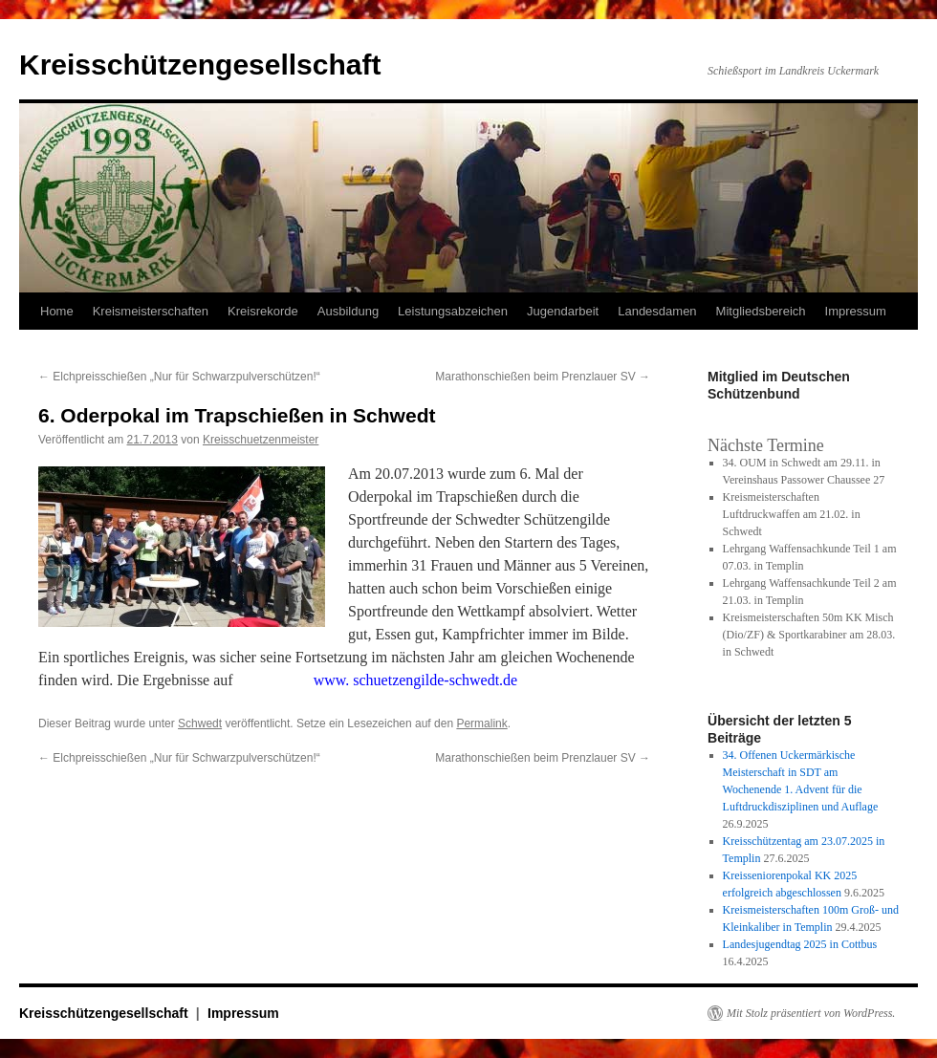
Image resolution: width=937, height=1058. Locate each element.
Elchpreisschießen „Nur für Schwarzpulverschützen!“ (179, 376)
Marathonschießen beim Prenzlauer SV (542, 376)
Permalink (481, 723)
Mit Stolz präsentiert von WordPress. (811, 1013)
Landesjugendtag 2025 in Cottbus (800, 944)
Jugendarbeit (563, 311)
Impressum (855, 311)
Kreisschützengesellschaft (200, 64)
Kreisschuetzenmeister (260, 439)
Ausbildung (348, 311)
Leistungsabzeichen (453, 311)
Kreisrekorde (263, 311)
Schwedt (200, 723)
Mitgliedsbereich (761, 311)
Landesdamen (657, 311)
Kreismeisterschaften (150, 311)
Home (57, 311)
